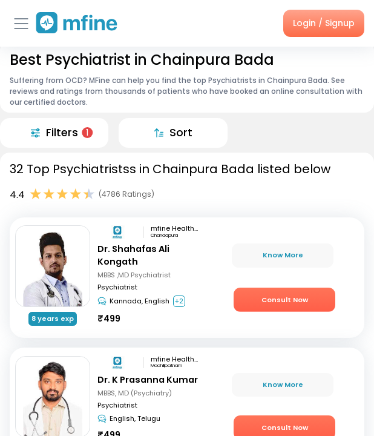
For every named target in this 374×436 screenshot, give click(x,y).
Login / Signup (324, 23)
